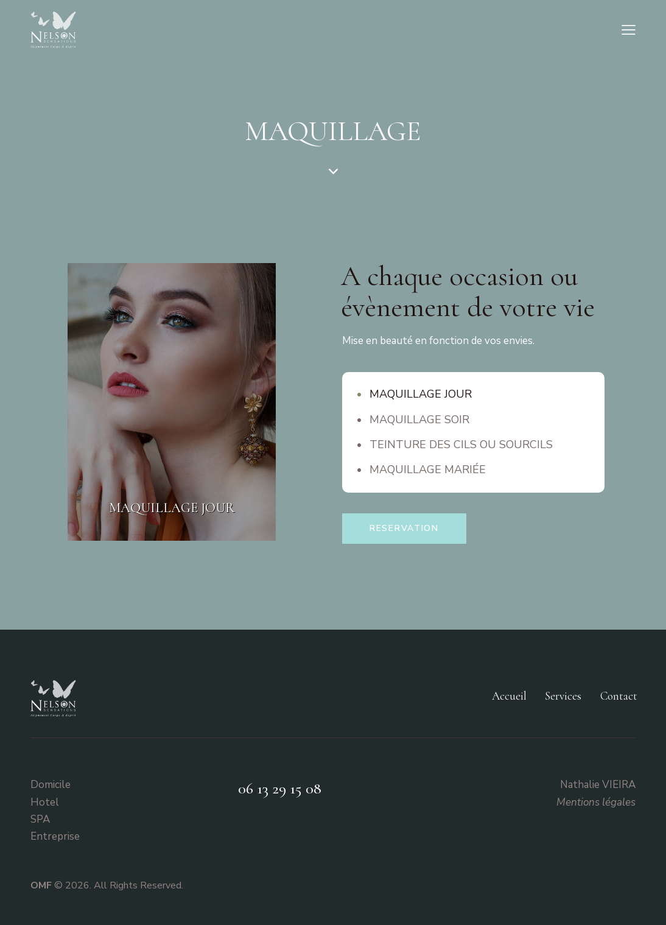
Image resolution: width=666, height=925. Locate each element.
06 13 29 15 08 (279, 788)
